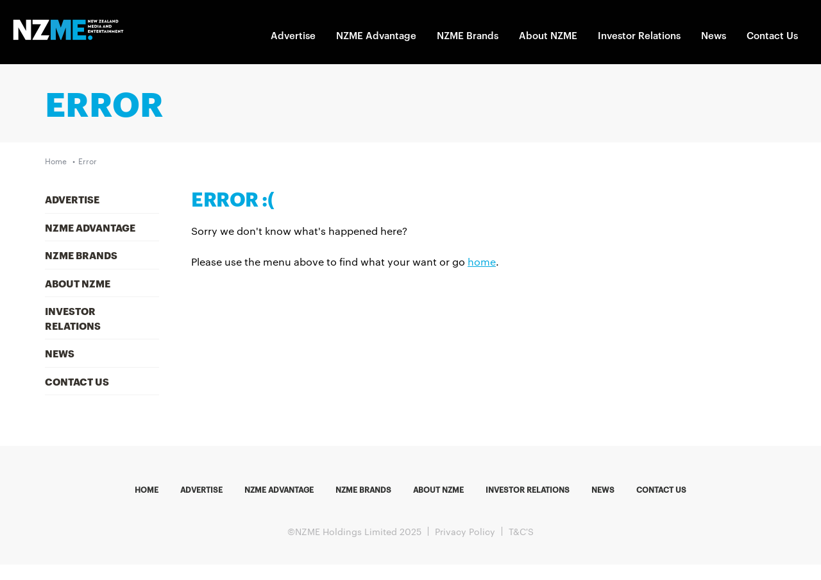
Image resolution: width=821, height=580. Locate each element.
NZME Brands (467, 35)
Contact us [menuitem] (661, 489)
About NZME (548, 35)
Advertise (293, 35)
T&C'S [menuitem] (521, 531)
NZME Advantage (376, 35)
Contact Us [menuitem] (77, 381)
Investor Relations (639, 35)
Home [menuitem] (146, 489)
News (713, 35)
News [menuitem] (59, 352)
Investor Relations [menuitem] (73, 318)
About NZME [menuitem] (77, 283)
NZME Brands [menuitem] (81, 254)
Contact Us (772, 35)
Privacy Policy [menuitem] (465, 531)
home (482, 261)
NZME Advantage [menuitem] (90, 227)
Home (56, 160)
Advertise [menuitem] (72, 198)
